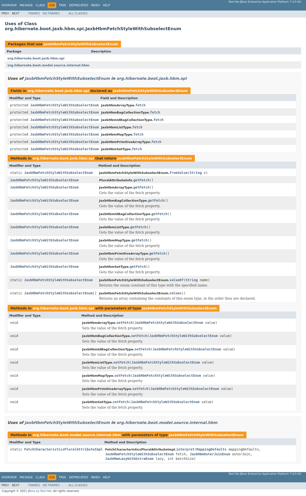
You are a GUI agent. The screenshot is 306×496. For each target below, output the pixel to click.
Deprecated (78, 5)
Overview (9, 5)
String (196, 173)
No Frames (51, 13)
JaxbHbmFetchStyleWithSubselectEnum (81, 44)
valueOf (176, 280)
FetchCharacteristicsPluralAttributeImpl (63, 449)
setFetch (124, 323)
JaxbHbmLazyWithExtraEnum (129, 459)
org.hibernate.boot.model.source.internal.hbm (48, 65)
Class (40, 5)
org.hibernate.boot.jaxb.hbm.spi (36, 58)
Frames (34, 13)
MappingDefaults (212, 449)
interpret (185, 449)
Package (26, 5)
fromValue (178, 173)
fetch (141, 105)
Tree (62, 5)
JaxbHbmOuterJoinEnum (210, 454)
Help (106, 5)
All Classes (78, 13)
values (175, 293)
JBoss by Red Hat (39, 491)
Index (95, 5)
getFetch (141, 180)
